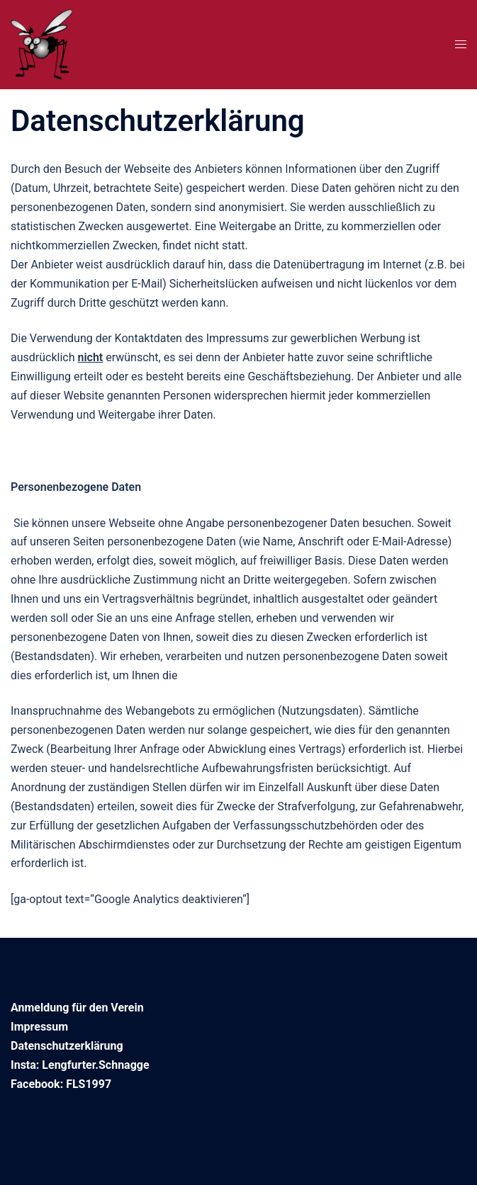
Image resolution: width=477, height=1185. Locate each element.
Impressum (39, 1026)
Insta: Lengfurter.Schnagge (80, 1065)
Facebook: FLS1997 (61, 1084)
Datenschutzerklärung (67, 1046)
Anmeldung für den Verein (77, 1007)
